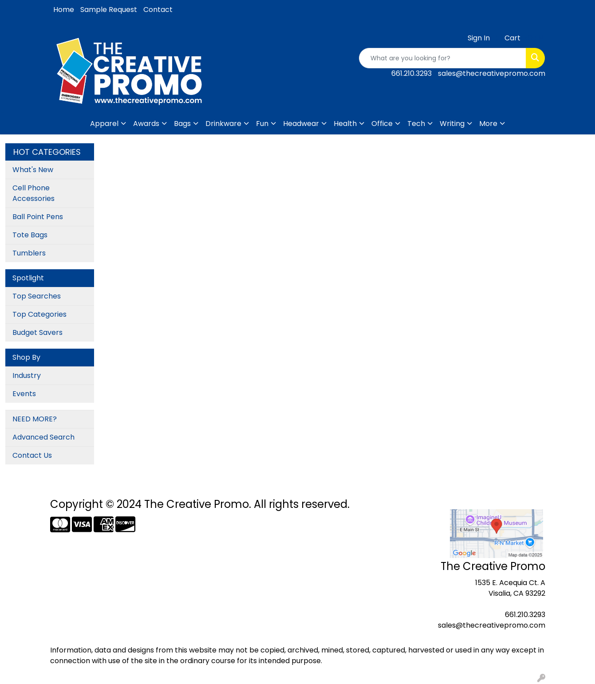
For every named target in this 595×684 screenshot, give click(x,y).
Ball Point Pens (37, 217)
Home (63, 9)
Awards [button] (146, 123)
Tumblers (29, 253)
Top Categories (39, 314)
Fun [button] (262, 123)
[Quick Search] (442, 58)
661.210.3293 (411, 73)
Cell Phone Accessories (33, 193)
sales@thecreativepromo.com (491, 73)
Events (24, 394)
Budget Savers (37, 332)
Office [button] (382, 123)
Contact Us (32, 455)
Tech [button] (416, 123)
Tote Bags (29, 235)
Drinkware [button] (223, 123)
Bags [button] (182, 123)
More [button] (488, 123)
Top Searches (36, 296)
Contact (158, 9)
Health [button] (345, 123)
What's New (32, 170)
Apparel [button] (104, 123)
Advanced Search (43, 437)
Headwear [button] (301, 123)
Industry (26, 375)
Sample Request (108, 9)
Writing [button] (452, 123)
